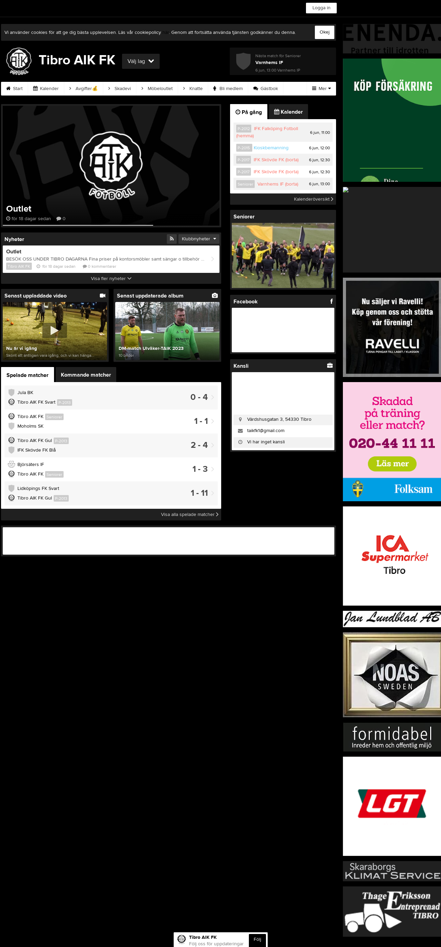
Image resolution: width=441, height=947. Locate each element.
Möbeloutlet (157, 89)
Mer (321, 89)
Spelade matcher (27, 375)
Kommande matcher (86, 374)
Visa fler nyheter (111, 279)
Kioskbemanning (271, 148)
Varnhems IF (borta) (277, 184)
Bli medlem (228, 89)
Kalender (46, 89)
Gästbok (265, 89)
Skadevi (119, 89)
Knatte (193, 89)
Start (14, 89)
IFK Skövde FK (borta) (276, 160)
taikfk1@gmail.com (265, 431)
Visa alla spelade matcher (189, 515)
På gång (249, 112)
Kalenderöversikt (313, 199)
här (165, 32)
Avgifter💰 (83, 89)
